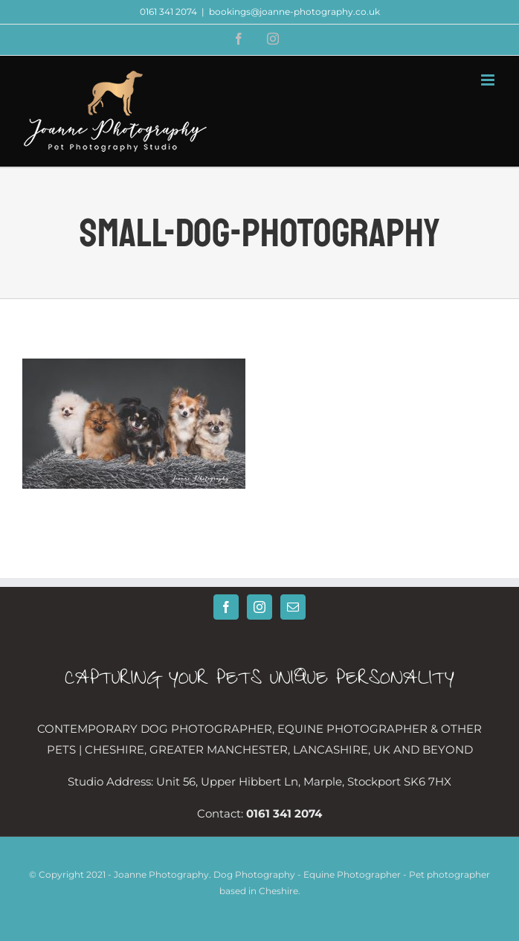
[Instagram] (259, 607)
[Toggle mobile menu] (489, 80)
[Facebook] (226, 607)
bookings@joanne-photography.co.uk (294, 11)
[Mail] (293, 607)
